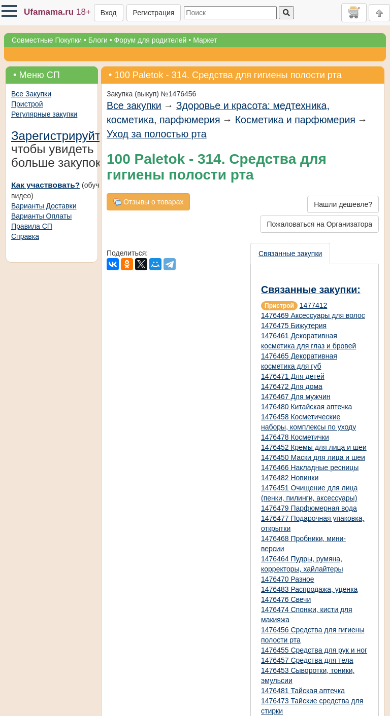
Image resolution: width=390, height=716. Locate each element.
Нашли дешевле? (343, 204)
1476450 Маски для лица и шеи (313, 457)
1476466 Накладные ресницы (310, 467)
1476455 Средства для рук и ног (314, 650)
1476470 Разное (287, 579)
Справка (25, 236)
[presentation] (290, 253)
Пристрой (27, 104)
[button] (9, 11)
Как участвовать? (45, 185)
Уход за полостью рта (157, 133)
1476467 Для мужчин (296, 396)
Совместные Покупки (47, 40)
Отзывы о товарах (148, 202)
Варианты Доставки (43, 206)
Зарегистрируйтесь (65, 135)
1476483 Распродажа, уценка (309, 589)
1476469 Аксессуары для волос (313, 315)
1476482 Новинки (289, 478)
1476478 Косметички (295, 437)
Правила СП (31, 226)
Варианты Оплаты (41, 216)
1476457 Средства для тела (307, 660)
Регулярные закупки (44, 114)
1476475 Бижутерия (294, 325)
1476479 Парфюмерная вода (309, 508)
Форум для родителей (150, 40)
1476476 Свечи (286, 599)
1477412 (314, 305)
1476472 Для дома (291, 386)
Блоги (98, 40)
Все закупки (134, 105)
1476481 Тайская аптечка (303, 691)
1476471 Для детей (292, 376)
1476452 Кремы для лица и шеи (314, 447)
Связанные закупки (290, 253)
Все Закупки (31, 94)
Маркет (205, 40)
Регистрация (154, 13)
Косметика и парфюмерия (295, 119)
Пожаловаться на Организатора (319, 224)
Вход (109, 13)
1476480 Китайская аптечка (306, 407)
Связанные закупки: (311, 289)
